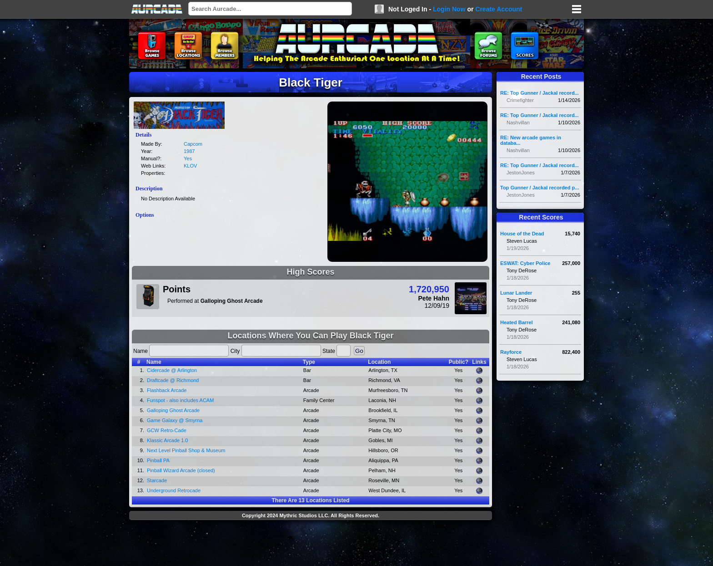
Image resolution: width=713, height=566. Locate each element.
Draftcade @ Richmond (173, 380)
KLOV (190, 165)
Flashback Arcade (166, 390)
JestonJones (521, 172)
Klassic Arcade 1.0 (167, 440)
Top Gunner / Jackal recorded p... (539, 187)
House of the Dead (522, 233)
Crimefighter (520, 100)
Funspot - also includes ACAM (180, 400)
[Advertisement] (310, 544)
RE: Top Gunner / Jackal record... (539, 93)
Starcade (157, 480)
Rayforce (511, 352)
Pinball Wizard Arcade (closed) (181, 470)
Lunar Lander (516, 293)
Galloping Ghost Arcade (173, 410)
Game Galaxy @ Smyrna (174, 420)
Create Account (498, 9)
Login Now (449, 9)
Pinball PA (158, 460)
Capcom (193, 144)
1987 (189, 151)
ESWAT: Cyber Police (525, 263)
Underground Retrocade (174, 490)
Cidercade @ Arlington (172, 370)
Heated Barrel (516, 322)
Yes (188, 158)
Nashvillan (518, 122)
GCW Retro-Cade (166, 430)
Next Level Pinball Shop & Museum (186, 450)
